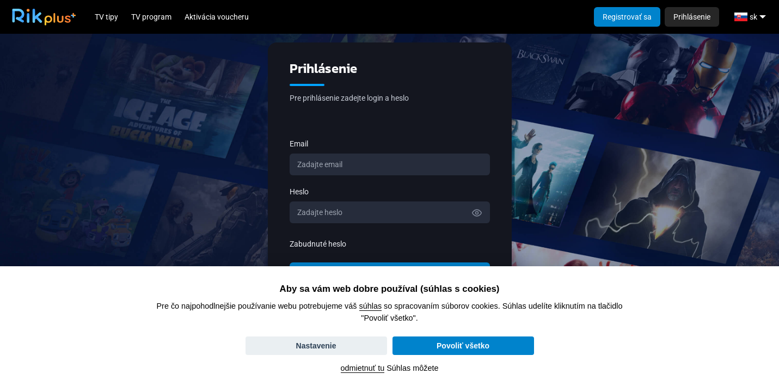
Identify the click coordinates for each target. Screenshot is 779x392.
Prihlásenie (691, 17)
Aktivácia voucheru (217, 17)
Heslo (299, 191)
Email (299, 143)
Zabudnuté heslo (318, 244)
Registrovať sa (627, 17)
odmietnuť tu (363, 368)
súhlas (370, 306)
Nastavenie (316, 345)
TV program (151, 17)
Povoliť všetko (463, 345)
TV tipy (106, 17)
